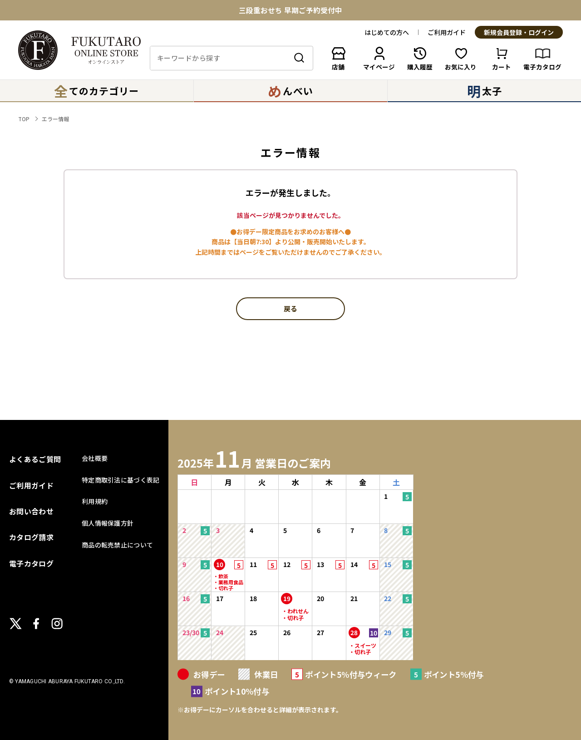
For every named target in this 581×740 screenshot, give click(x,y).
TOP (24, 119)
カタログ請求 (31, 537)
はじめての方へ (386, 32)
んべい (290, 91)
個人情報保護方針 (107, 523)
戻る (290, 309)
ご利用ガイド (447, 32)
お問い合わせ (31, 511)
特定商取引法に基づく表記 (120, 479)
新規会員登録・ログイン (519, 32)
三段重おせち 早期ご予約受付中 (290, 10)
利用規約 (95, 501)
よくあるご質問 (35, 459)
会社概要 (95, 458)
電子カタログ (31, 563)
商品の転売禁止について (117, 544)
